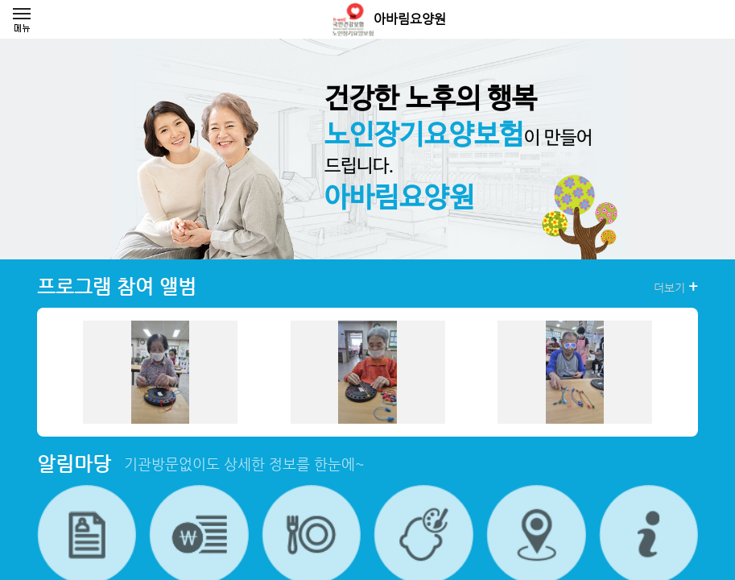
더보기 (676, 287)
